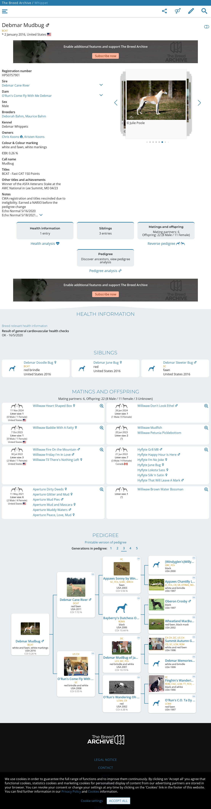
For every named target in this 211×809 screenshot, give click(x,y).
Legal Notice (105, 737)
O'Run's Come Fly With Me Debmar (27, 82)
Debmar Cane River (16, 72)
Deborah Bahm (13, 103)
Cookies (106, 769)
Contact (105, 745)
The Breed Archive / (18, 3)
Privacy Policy (71, 791)
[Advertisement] (94, 45)
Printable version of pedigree (105, 519)
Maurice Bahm (35, 103)
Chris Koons (12, 123)
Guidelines (105, 761)
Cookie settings (92, 801)
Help (106, 753)
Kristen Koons (34, 123)
